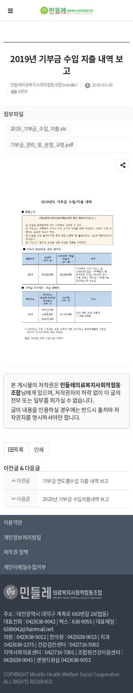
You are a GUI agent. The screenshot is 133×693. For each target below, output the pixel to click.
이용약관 (12, 522)
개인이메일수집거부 (24, 567)
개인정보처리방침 (22, 537)
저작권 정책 (15, 552)
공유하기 (123, 163)
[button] (15, 449)
